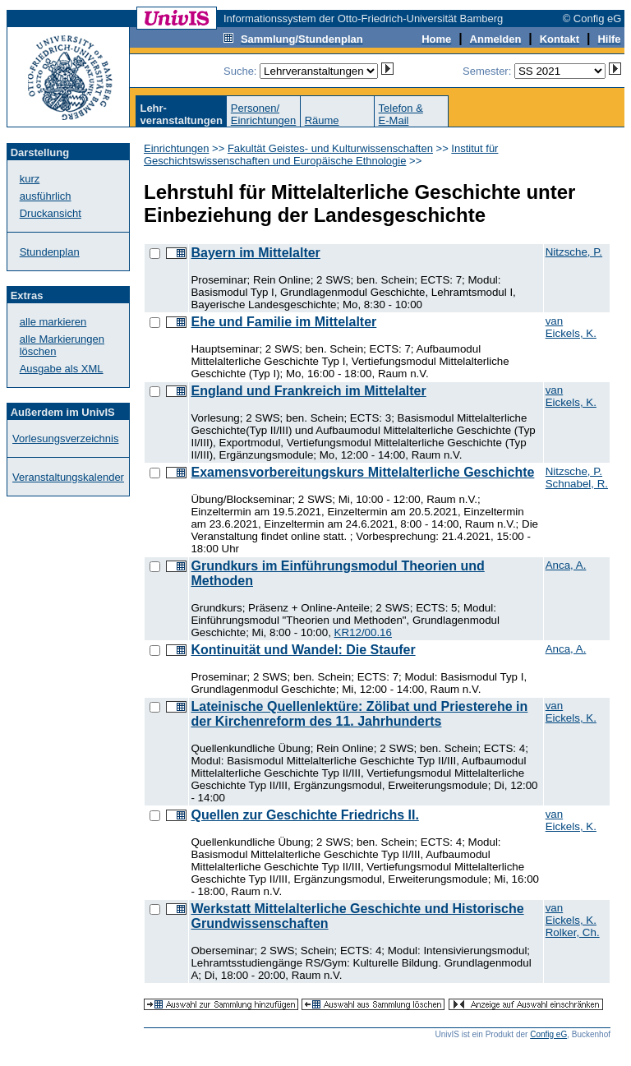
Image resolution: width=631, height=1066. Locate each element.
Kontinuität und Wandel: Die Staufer (303, 650)
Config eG (548, 1034)
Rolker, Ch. (573, 932)
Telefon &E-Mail (401, 114)
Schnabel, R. (577, 484)
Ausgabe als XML (62, 368)
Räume (322, 120)
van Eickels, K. (571, 327)
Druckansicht (50, 213)
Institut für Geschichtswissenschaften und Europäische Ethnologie (321, 154)
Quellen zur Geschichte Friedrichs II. (304, 815)
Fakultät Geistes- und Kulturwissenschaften (330, 148)
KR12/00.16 (363, 632)
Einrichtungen (177, 148)
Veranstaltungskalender (68, 477)
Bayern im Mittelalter (255, 253)
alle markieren (53, 322)
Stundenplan (50, 252)
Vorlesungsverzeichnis (65, 438)
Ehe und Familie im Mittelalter (283, 322)
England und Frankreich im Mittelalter (308, 391)
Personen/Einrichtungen (264, 114)
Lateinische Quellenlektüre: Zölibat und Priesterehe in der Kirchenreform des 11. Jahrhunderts (359, 713)
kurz (30, 179)
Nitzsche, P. (574, 252)
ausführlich (45, 196)
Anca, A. (566, 565)
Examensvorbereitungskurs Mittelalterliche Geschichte (362, 472)
